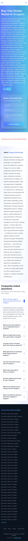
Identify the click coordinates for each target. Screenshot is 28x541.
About (5, 528)
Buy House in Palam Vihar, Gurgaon (9, 443)
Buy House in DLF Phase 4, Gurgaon (9, 427)
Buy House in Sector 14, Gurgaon (9, 484)
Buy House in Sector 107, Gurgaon (9, 462)
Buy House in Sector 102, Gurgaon (9, 451)
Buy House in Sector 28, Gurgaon (9, 497)
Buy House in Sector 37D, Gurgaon (9, 511)
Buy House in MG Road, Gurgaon (9, 435)
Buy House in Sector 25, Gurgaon (9, 492)
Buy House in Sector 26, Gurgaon (9, 495)
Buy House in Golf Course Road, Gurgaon (11, 432)
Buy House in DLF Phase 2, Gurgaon (9, 421)
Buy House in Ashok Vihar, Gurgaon (9, 413)
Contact (14, 528)
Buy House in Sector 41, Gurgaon (9, 516)
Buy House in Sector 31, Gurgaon (9, 506)
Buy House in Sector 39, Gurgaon (9, 514)
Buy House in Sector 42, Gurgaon (9, 519)
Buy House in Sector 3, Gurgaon (8, 500)
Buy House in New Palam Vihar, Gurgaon (10, 440)
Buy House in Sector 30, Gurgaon (9, 503)
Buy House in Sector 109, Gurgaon (9, 468)
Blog (9, 528)
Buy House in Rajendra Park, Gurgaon (10, 446)
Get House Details (14, 124)
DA (2, 3)
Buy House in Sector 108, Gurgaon (9, 465)
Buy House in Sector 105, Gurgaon (9, 457)
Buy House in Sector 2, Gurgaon (8, 487)
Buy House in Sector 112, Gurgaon (9, 478)
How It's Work (21, 528)
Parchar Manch (17, 537)
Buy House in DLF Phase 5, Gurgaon (9, 430)
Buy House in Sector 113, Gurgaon (9, 481)
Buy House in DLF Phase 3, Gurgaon (9, 424)
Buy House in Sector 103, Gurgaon (9, 454)
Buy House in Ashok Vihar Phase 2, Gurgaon (11, 416)
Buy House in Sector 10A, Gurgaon (9, 470)
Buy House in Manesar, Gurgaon (8, 438)
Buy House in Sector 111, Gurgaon (9, 476)
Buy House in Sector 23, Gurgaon (9, 489)
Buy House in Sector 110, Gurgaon (9, 473)
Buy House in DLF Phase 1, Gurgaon (9, 419)
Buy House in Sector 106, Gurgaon (9, 459)
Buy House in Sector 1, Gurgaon (8, 449)
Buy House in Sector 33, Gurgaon (9, 508)
